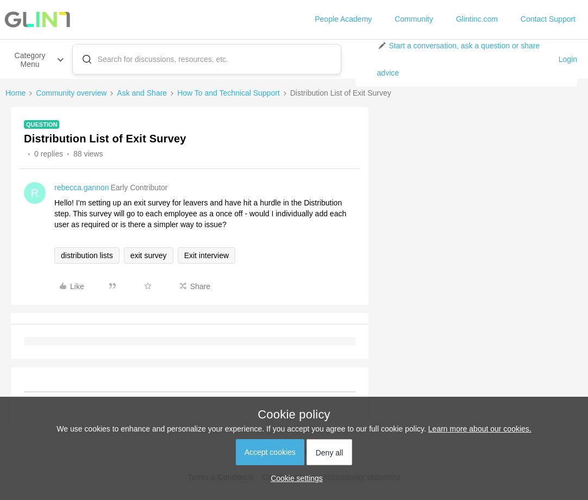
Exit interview (206, 255)
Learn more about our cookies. (479, 428)
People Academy (343, 19)
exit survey (148, 255)
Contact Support (548, 19)
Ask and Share (142, 93)
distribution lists (87, 255)
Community (414, 19)
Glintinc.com (477, 19)
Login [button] (568, 59)
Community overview (71, 93)
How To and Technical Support (228, 93)
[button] (463, 59)
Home (15, 93)
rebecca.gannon (81, 187)
